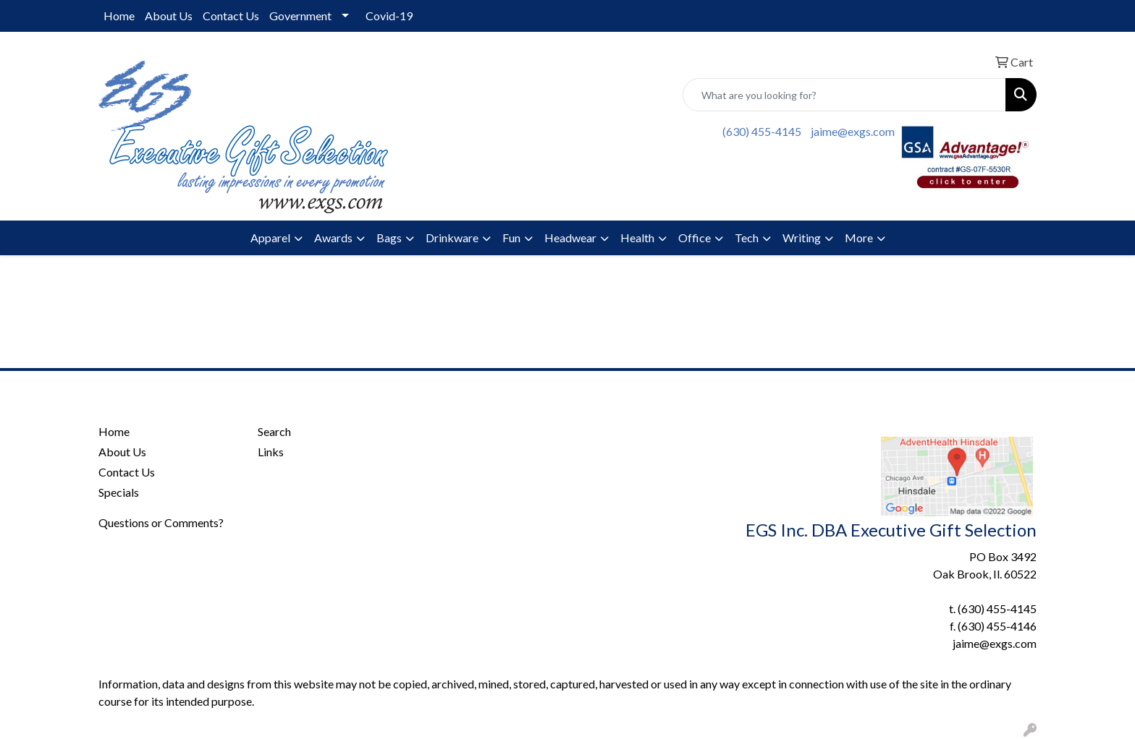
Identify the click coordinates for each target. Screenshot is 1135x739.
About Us (169, 15)
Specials (118, 492)
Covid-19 (389, 15)
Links (271, 451)
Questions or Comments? (161, 522)
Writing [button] (801, 237)
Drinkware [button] (452, 237)
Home (119, 15)
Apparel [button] (270, 237)
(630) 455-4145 (761, 131)
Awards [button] (333, 237)
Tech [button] (747, 237)
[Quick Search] (844, 94)
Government (300, 15)
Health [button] (637, 237)
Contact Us (231, 15)
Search (274, 431)
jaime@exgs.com (853, 131)
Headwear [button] (570, 237)
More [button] (859, 237)
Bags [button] (389, 237)
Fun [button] (511, 237)
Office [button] (694, 237)
